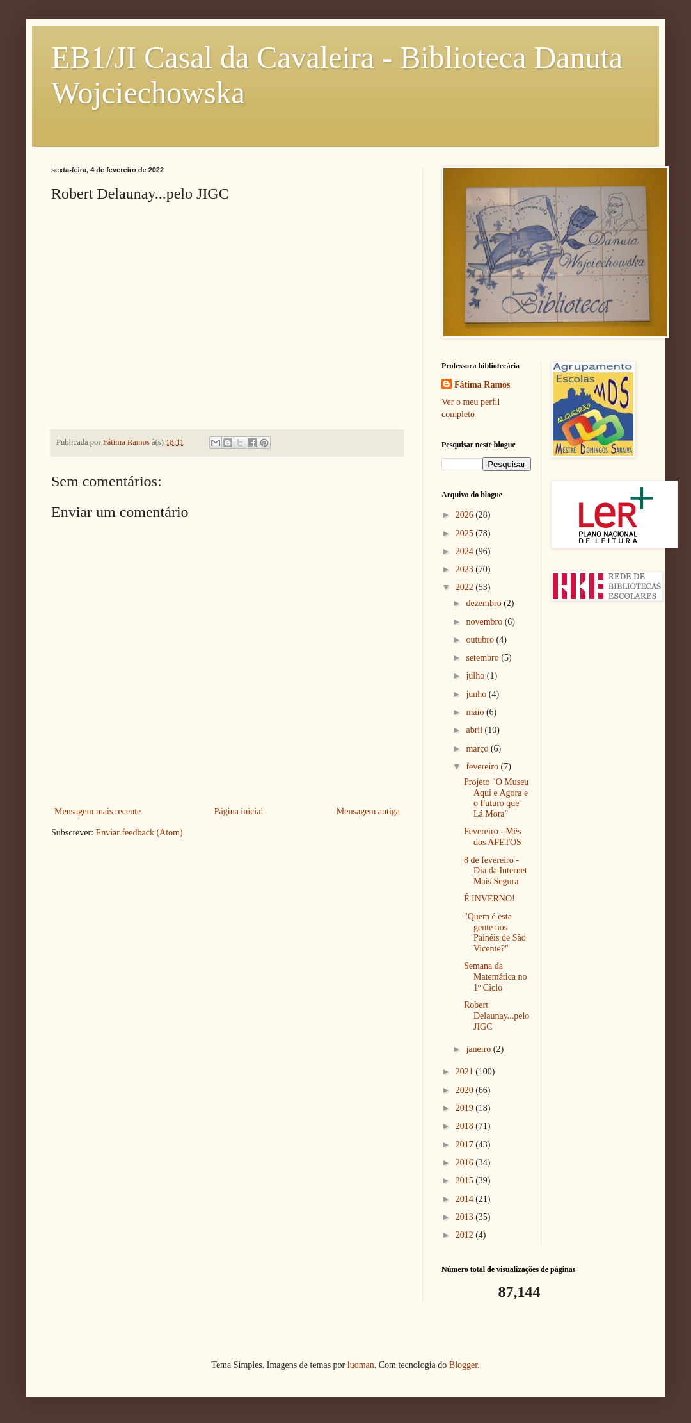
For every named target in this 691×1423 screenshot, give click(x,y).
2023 (466, 569)
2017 (466, 1144)
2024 (466, 551)
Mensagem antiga (368, 811)
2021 (466, 1071)
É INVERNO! (489, 898)
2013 (466, 1217)
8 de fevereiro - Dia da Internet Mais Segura (495, 871)
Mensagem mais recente (97, 811)
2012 (466, 1235)
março (478, 748)
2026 (466, 515)
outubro (481, 640)
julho (476, 675)
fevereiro (483, 766)
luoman (360, 1365)
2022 (466, 587)
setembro (483, 657)
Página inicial (239, 811)
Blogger (463, 1365)
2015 (466, 1180)
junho (477, 694)
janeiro (479, 1049)
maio (476, 712)
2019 (466, 1108)
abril (475, 730)
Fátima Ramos (482, 385)
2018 (466, 1126)
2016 (466, 1162)
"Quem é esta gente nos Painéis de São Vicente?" (495, 932)
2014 (466, 1199)
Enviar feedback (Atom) (139, 832)
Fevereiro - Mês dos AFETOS (492, 837)
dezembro (485, 603)
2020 (466, 1090)
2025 (466, 533)
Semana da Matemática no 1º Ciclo (495, 976)
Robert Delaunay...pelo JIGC (496, 1016)
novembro (485, 622)
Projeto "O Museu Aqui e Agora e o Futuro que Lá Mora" (496, 798)
